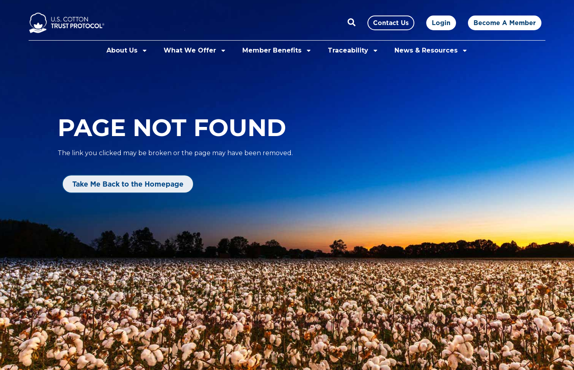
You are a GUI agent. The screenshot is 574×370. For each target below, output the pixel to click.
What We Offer (195, 50)
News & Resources (431, 50)
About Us (127, 50)
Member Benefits (277, 50)
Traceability (353, 50)
